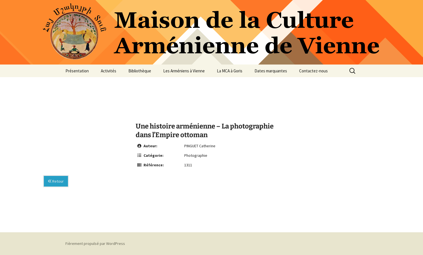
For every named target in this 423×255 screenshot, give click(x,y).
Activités (108, 70)
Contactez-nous (313, 70)
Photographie (195, 155)
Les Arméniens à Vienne (184, 70)
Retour (56, 181)
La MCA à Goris (229, 70)
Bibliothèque (139, 70)
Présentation (77, 70)
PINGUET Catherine (199, 145)
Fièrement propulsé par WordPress (95, 243)
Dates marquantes (270, 70)
